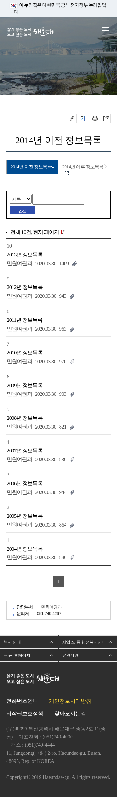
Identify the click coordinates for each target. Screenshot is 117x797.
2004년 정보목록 (25, 549)
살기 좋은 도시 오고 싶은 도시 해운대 (30, 32)
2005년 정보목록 (25, 516)
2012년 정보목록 (25, 287)
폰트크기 (83, 118)
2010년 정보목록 (25, 353)
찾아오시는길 (70, 714)
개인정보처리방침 (70, 701)
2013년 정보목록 (25, 255)
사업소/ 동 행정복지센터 (84, 642)
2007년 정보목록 (25, 451)
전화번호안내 (22, 701)
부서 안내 (12, 642)
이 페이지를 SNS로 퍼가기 (106, 118)
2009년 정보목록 (25, 385)
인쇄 (95, 118)
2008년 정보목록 (25, 418)
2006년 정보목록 (25, 483)
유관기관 (70, 655)
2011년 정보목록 (24, 320)
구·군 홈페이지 (17, 655)
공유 (72, 118)
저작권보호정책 (24, 714)
